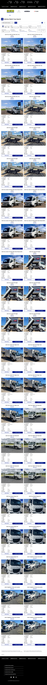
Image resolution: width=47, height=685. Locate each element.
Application (4, 29)
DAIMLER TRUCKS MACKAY (9, 667)
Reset (16, 22)
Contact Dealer (17, 62)
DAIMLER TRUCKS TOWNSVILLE (10, 669)
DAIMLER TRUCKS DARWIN (9, 665)
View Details (7, 62)
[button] (10, 15)
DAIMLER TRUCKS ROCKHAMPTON (10, 674)
